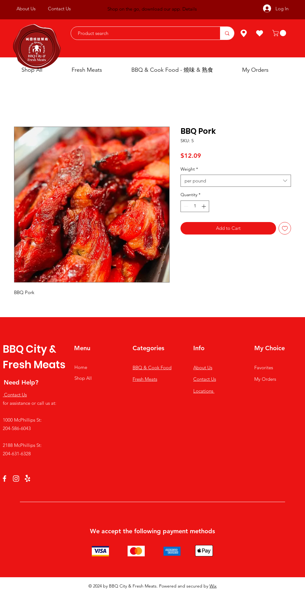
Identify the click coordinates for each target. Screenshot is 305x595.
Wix (213, 586)
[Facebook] (4, 478)
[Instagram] (16, 478)
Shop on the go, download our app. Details (152, 9)
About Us (202, 367)
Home (80, 367)
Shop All (83, 378)
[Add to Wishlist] (285, 228)
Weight (189, 169)
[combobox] (236, 181)
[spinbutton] (194, 206)
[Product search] (142, 33)
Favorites (263, 367)
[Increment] (204, 206)
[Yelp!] (27, 478)
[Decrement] (185, 206)
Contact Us (204, 379)
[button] (280, 33)
